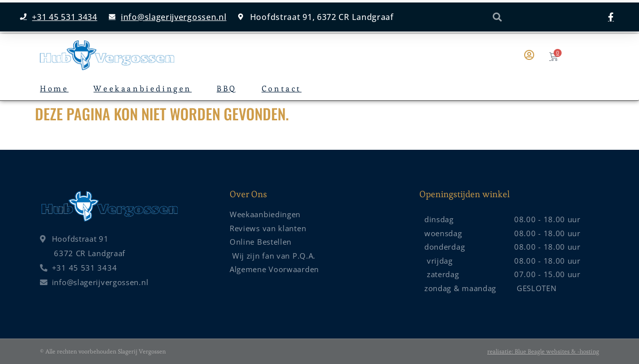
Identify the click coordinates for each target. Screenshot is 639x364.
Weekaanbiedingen (142, 88)
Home (54, 88)
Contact (282, 88)
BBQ (227, 88)
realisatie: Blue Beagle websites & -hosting (543, 351)
